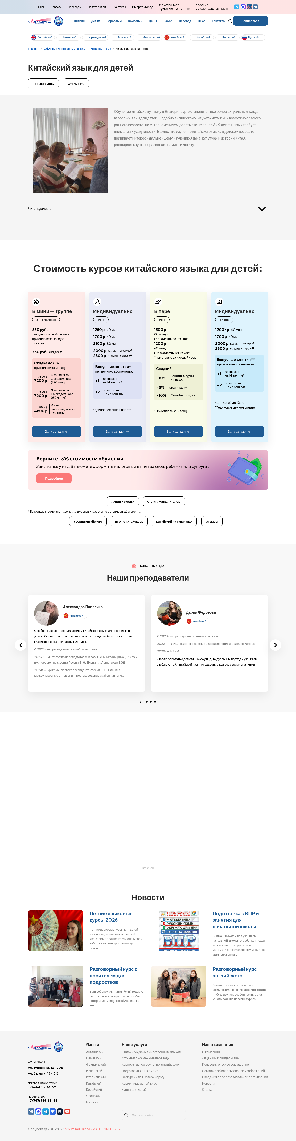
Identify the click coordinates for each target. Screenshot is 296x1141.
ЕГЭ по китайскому (129, 521)
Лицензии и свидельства (220, 1058)
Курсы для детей (134, 1089)
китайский (76, 615)
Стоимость (76, 83)
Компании (135, 21)
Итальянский (151, 37)
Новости (55, 7)
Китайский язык (101, 48)
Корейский (203, 37)
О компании (211, 1052)
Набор (167, 21)
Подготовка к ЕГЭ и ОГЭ (140, 1071)
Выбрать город (142, 7)
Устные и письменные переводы (146, 1058)
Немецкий (69, 37)
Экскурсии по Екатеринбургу (143, 1077)
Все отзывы (148, 868)
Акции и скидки (122, 501)
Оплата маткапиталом (164, 501)
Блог (41, 7)
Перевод (185, 21)
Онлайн (79, 21)
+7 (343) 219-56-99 (42, 1087)
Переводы (74, 7)
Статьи (207, 1089)
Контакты (120, 7)
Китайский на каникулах (174, 521)
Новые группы (43, 83)
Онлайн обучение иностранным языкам (151, 1052)
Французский (97, 37)
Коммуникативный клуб (139, 1083)
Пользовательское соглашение (225, 1064)
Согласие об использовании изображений (233, 1071)
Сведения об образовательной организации (235, 1077)
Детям (95, 21)
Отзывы (212, 521)
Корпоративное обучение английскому (151, 1064)
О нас (201, 21)
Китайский (177, 37)
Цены (153, 21)
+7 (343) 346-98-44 (210, 9)
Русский (253, 37)
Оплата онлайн (97, 7)
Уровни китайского (88, 521)
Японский (228, 37)
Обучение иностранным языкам (64, 48)
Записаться (251, 21)
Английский (44, 37)
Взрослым (114, 21)
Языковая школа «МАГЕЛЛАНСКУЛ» (93, 1129)
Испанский (124, 37)
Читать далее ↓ (39, 208)
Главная (33, 48)
